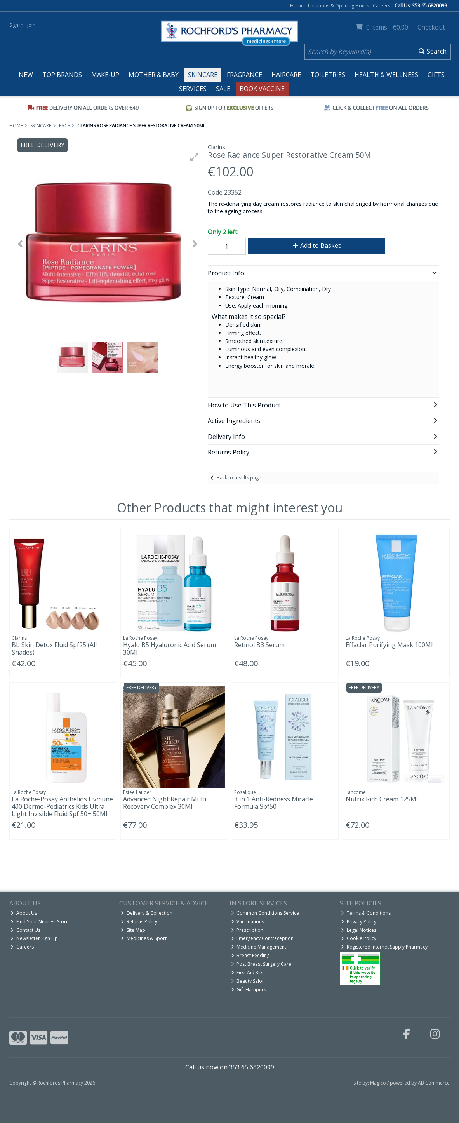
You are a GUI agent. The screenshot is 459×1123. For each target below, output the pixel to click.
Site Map (133, 930)
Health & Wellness (386, 74)
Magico (378, 1082)
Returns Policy (139, 921)
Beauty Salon (248, 981)
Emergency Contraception (262, 938)
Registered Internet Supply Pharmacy (384, 947)
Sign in (16, 25)
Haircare (286, 74)
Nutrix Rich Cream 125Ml (382, 799)
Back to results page (239, 477)
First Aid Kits (247, 972)
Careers (381, 5)
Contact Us (25, 930)
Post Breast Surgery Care (261, 964)
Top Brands (62, 74)
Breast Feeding (250, 955)
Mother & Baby (154, 74)
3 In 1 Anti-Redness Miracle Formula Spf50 (273, 803)
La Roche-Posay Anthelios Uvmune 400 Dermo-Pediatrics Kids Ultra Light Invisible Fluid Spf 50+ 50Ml (62, 806)
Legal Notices (358, 930)
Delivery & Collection (146, 913)
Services (193, 88)
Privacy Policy (358, 921)
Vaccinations (247, 921)
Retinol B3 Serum (259, 645)
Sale (223, 88)
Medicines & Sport (144, 938)
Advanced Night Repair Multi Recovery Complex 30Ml (164, 803)
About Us (23, 913)
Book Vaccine (262, 88)
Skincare (202, 74)
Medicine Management (259, 947)
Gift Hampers (248, 989)
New (26, 74)
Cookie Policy (358, 938)
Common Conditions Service (265, 913)
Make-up (105, 74)
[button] (194, 157)
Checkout (431, 27)
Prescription (247, 930)
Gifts (436, 74)
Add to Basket (317, 245)
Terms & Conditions (366, 913)
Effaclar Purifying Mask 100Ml (389, 645)
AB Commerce (434, 1082)
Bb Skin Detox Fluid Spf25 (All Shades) (54, 648)
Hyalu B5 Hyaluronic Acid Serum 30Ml (169, 648)
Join (31, 25)
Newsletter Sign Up (34, 938)
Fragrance (244, 74)
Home (297, 5)
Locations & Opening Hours (338, 5)
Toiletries (327, 74)
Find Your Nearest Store (39, 921)
